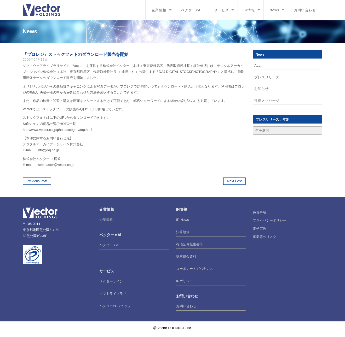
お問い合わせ (305, 10)
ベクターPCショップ (115, 306)
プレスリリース (266, 77)
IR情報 (249, 10)
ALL (257, 65)
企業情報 (159, 10)
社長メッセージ (266, 100)
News (274, 10)
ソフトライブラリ (112, 294)
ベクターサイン (111, 281)
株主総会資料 (186, 256)
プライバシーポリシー (269, 220)
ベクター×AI (191, 10)
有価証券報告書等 (189, 244)
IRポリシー (184, 281)
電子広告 (259, 229)
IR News (182, 220)
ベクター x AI (109, 245)
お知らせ (261, 89)
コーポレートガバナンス (194, 269)
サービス (221, 10)
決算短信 (183, 232)
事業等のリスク (264, 237)
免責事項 (259, 212)
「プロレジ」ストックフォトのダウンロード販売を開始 (75, 54)
